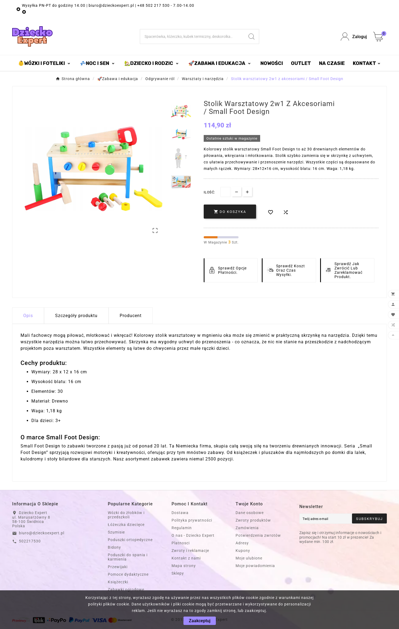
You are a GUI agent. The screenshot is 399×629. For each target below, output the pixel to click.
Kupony (243, 550)
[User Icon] (354, 36)
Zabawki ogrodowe (126, 589)
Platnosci (181, 543)
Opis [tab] (28, 315)
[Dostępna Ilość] (225, 192)
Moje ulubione (249, 558)
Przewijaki (118, 567)
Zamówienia (247, 528)
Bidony (114, 547)
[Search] (251, 36)
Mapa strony (184, 566)
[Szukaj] (192, 36)
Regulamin (182, 528)
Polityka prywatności (192, 520)
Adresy (242, 543)
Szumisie (116, 532)
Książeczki (118, 582)
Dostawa (180, 513)
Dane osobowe (250, 513)
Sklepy (178, 573)
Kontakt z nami (186, 558)
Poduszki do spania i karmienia (127, 557)
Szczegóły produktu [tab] (76, 315)
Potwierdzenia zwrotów (258, 535)
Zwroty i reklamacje (190, 550)
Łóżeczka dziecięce (126, 524)
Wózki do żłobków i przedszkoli (126, 515)
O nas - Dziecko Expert (193, 535)
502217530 (30, 541)
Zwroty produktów (253, 520)
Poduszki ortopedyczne (130, 540)
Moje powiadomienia (255, 566)
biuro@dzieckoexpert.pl (41, 533)
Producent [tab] (131, 315)
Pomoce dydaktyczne (128, 574)
